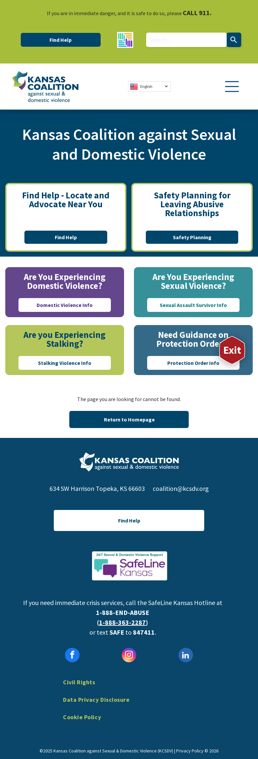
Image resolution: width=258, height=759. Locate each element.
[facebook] (72, 656)
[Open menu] (232, 86)
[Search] (234, 40)
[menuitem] (129, 687)
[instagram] (129, 656)
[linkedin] (185, 656)
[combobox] (186, 40)
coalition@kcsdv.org (181, 488)
